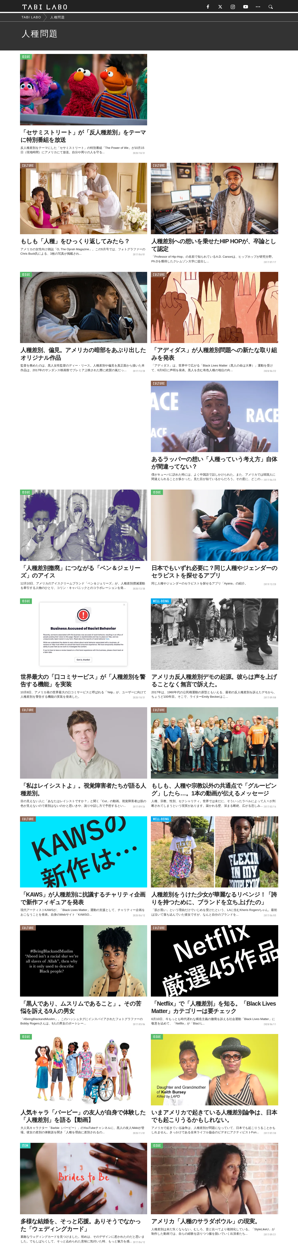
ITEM (25, 1147)
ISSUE (26, 58)
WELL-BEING (161, 602)
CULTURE (28, 167)
